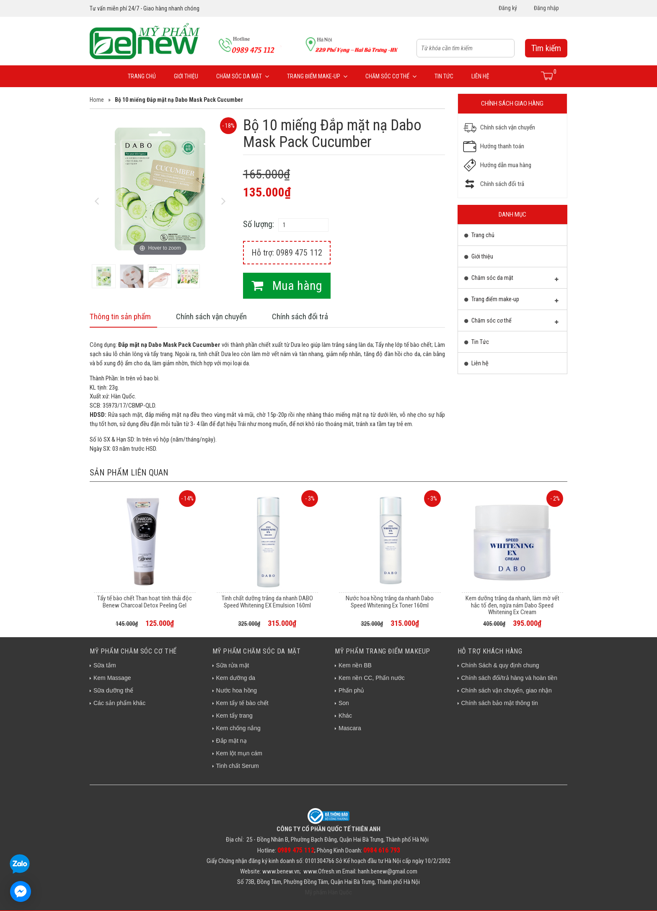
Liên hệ (480, 76)
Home (97, 99)
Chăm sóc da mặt (242, 76)
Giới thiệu (186, 76)
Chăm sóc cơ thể (390, 76)
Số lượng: (258, 224)
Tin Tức (444, 76)
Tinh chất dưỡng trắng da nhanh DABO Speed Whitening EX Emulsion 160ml (267, 602)
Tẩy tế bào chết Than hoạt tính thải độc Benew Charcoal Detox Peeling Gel (144, 602)
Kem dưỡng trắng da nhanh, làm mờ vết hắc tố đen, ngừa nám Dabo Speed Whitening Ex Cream (512, 606)
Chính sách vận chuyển (215, 317)
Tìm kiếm (546, 48)
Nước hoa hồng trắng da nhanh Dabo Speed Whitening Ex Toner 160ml (390, 602)
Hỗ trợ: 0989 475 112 (286, 253)
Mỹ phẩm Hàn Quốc (328, 893)
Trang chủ (142, 76)
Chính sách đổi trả (306, 317)
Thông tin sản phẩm (122, 317)
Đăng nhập (546, 8)
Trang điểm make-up (317, 76)
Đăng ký (508, 8)
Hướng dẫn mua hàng (505, 165)
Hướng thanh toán (502, 146)
